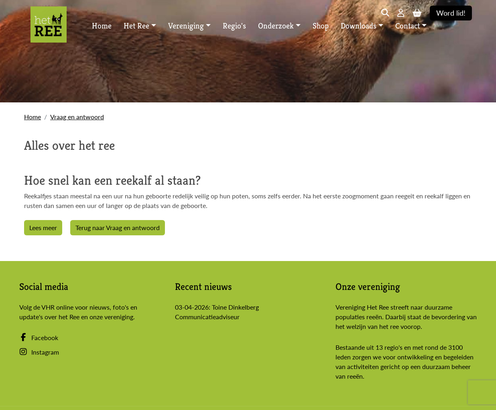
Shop (321, 26)
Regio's (234, 26)
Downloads (358, 26)
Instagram (39, 352)
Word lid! (451, 13)
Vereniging (186, 26)
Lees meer (43, 227)
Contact (407, 26)
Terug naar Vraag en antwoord (117, 227)
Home (102, 26)
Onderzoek (276, 26)
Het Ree (136, 26)
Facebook (38, 337)
